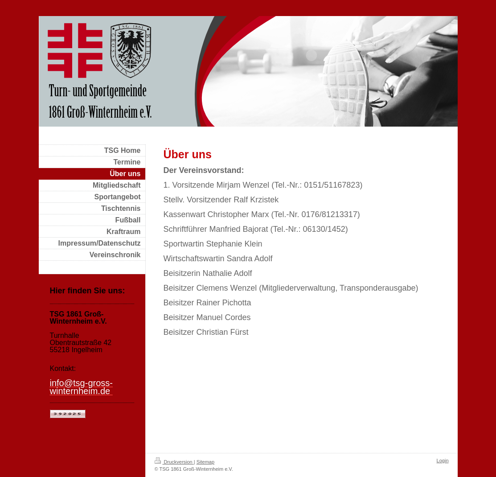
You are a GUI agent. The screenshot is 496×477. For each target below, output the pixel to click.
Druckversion (174, 462)
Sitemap (205, 462)
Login (443, 460)
